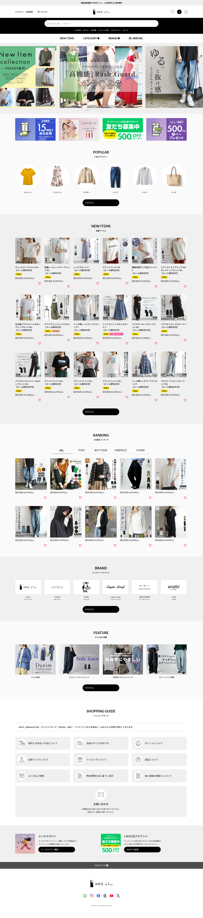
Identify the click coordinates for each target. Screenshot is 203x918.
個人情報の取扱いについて (158, 775)
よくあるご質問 (36, 775)
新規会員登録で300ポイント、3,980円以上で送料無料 (101, 3)
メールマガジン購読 (50, 849)
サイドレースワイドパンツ (79, 677)
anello (173, 597)
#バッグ (125, 30)
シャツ (144, 192)
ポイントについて (154, 743)
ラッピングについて (96, 759)
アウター (86, 192)
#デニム (86, 30)
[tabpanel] (100, 77)
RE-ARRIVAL (136, 38)
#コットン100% (104, 30)
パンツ (115, 192)
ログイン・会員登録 (24, 12)
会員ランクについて (38, 759)
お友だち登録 (132, 849)
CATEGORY (91, 38)
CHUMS (86, 597)
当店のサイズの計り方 (97, 743)
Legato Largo (115, 597)
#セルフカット (116, 30)
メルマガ (42, 12)
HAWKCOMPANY (144, 597)
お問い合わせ (101, 804)
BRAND (114, 38)
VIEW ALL (89, 202)
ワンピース (57, 192)
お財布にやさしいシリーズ (123, 677)
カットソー (28, 192)
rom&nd (57, 597)
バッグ (173, 192)
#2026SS (78, 30)
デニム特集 (35, 677)
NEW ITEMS (67, 38)
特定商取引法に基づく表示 (99, 775)
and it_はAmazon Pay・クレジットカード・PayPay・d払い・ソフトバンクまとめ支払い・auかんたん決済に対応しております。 (76, 727)
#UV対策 (93, 30)
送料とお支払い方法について (43, 743)
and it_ (28, 597)
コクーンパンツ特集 (166, 677)
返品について (151, 759)
